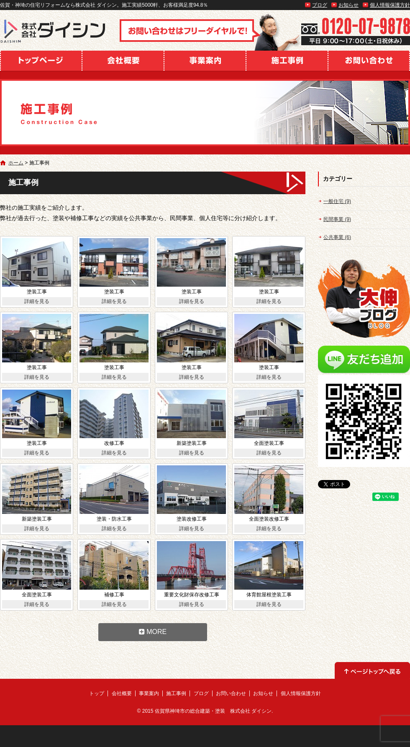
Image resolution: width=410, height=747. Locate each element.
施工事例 (287, 61)
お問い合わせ (369, 61)
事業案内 (205, 61)
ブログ (319, 5)
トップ (41, 61)
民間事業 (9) (337, 219)
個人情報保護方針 (390, 5)
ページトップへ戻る (372, 670)
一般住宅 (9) (337, 201)
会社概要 (123, 61)
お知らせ (348, 5)
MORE (153, 631)
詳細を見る (36, 301)
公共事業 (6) (337, 237)
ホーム (15, 163)
